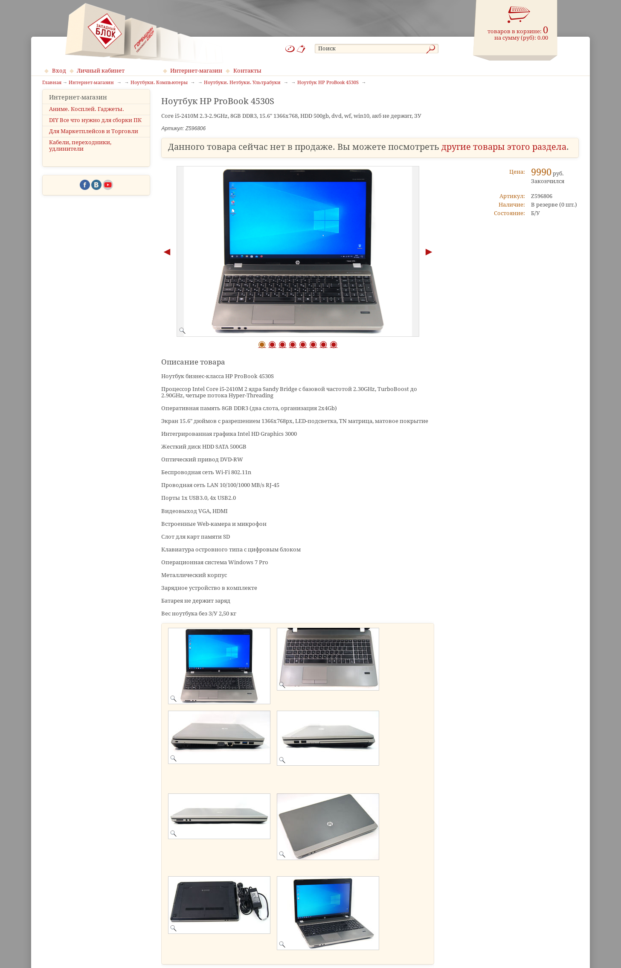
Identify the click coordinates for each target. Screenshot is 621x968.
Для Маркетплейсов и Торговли (93, 139)
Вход (59, 70)
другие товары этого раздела (503, 147)
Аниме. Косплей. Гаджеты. (86, 116)
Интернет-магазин (196, 70)
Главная (51, 82)
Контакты (247, 70)
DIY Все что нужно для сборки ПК (95, 127)
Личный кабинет (101, 70)
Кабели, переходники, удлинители (80, 153)
